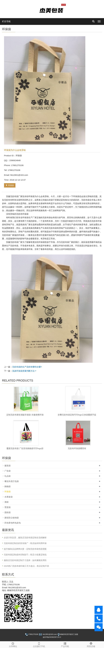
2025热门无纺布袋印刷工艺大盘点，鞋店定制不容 (26, 566)
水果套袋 (8, 497)
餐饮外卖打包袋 (11, 481)
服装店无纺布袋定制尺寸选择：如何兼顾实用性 (25, 560)
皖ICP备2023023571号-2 (52, 637)
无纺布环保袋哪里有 (77, 448)
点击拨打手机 (39, 644)
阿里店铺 (91, 644)
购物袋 (7, 486)
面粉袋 (7, 512)
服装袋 (7, 465)
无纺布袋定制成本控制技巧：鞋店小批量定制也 (25, 554)
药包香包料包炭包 (12, 523)
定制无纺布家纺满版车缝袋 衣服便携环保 (24, 415)
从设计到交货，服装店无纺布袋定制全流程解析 (25, 537)
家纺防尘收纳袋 (11, 518)
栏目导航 (6, 21)
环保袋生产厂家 (29, 217)
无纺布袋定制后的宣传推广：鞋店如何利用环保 (25, 543)
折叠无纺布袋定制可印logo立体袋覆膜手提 (77, 415)
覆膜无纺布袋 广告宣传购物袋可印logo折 (24, 448)
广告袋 (7, 471)
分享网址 (13, 644)
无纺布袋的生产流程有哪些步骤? (27, 367)
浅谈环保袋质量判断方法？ (24, 371)
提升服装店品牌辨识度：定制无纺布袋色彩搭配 (25, 549)
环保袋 (10, 185)
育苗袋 (7, 507)
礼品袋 (7, 476)
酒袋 (6, 502)
